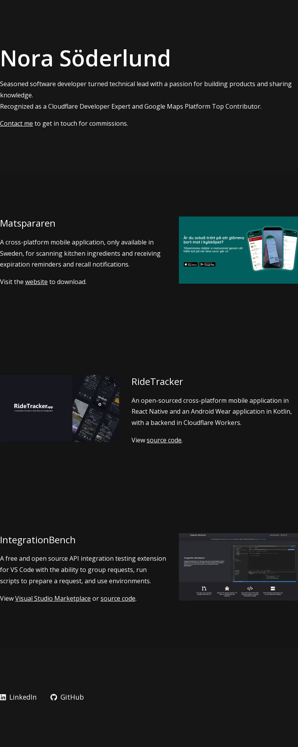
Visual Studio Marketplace (53, 598)
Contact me (16, 123)
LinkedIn (18, 697)
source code (164, 440)
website (36, 281)
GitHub (67, 697)
